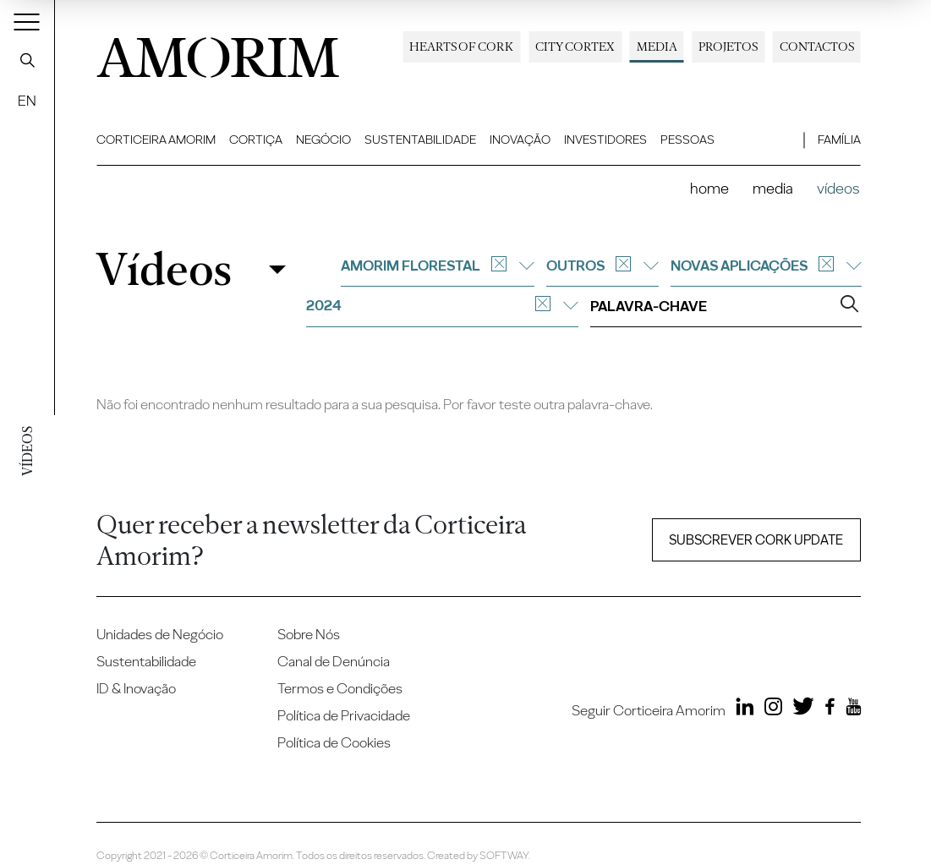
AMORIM (218, 53)
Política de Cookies (334, 742)
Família (839, 139)
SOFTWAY (503, 855)
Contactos (817, 46)
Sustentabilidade (420, 139)
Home (709, 188)
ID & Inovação (136, 688)
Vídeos (164, 269)
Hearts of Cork (461, 46)
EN (27, 100)
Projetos (728, 46)
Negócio (323, 139)
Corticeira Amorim (156, 139)
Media (657, 46)
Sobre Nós (308, 634)
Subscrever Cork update (756, 540)
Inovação (520, 139)
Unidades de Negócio (159, 634)
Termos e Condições (340, 688)
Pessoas (687, 139)
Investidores (605, 139)
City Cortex (575, 46)
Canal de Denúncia (333, 661)
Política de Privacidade (343, 715)
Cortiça (255, 139)
